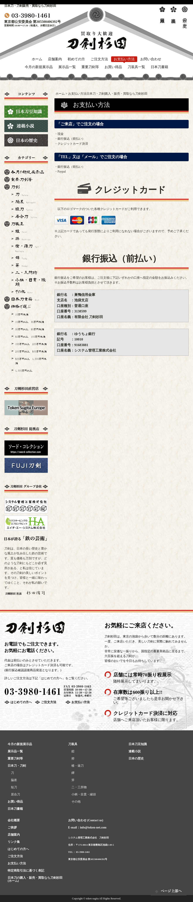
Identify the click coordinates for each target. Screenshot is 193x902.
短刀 (24, 209)
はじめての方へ (21, 702)
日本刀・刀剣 (17, 765)
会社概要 (14, 820)
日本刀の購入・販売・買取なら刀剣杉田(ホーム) (35, 879)
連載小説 (135, 751)
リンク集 (14, 841)
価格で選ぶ (21, 306)
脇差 (25, 202)
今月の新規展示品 (39, 67)
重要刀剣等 (90, 67)
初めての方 (76, 59)
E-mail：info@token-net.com (87, 827)
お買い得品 (113, 67)
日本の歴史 (136, 758)
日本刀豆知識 (138, 744)
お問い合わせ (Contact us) (85, 820)
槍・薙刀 (28, 248)
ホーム (37, 59)
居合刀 (26, 216)
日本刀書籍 (159, 67)
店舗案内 (55, 59)
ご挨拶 (12, 827)
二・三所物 (26, 272)
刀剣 (15, 187)
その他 (24, 292)
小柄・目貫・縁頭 (30, 282)
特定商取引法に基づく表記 (26, 870)
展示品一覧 (67, 67)
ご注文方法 (99, 59)
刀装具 (17, 224)
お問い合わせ (150, 59)
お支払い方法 (124, 59)
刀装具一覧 (136, 67)
